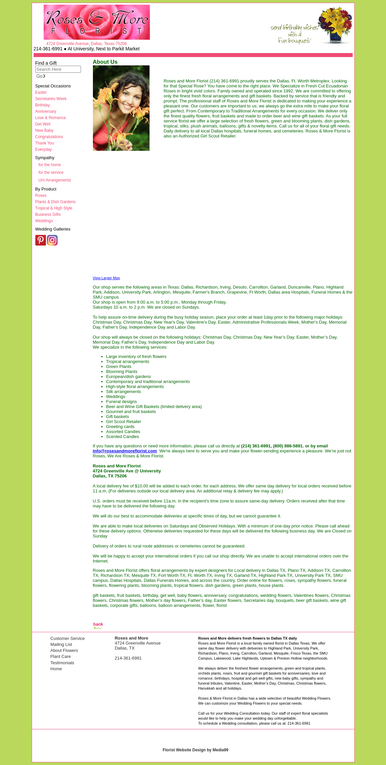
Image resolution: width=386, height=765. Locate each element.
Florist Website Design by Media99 (195, 750)
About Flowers (64, 650)
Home (56, 668)
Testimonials (62, 662)
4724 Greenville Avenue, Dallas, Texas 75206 (86, 43)
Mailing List (61, 644)
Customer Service (67, 638)
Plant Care (60, 656)
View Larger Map (106, 278)
